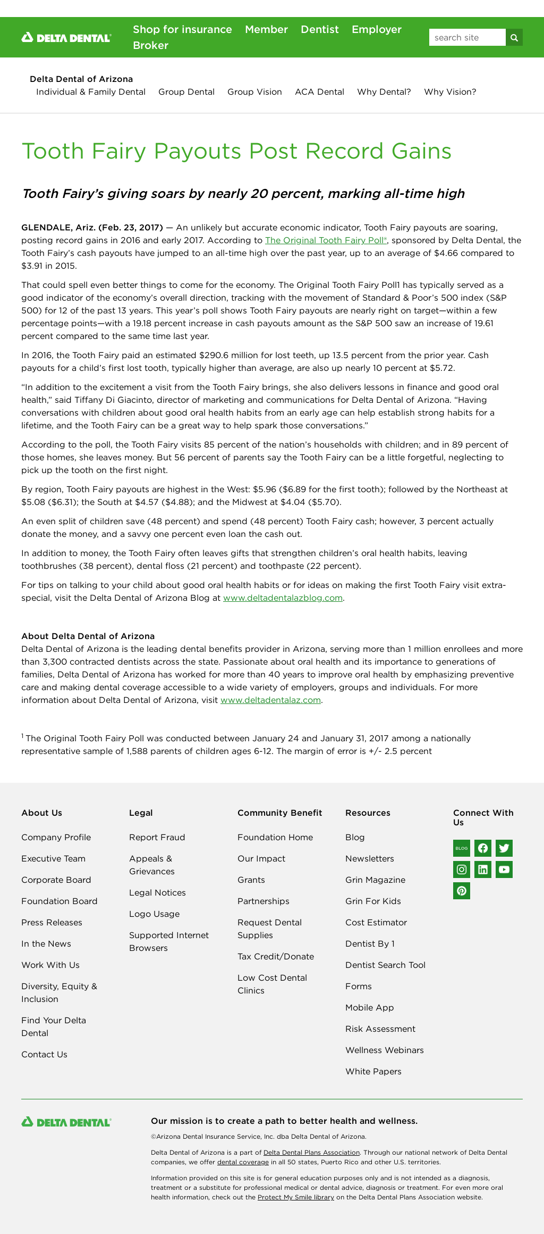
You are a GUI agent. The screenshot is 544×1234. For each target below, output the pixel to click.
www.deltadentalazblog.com (283, 597)
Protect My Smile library (296, 1197)
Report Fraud (157, 837)
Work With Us (50, 964)
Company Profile (56, 837)
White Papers (373, 1071)
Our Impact (261, 858)
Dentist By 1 (370, 943)
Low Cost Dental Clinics (272, 984)
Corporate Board (56, 879)
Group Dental (186, 91)
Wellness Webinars (384, 1050)
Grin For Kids (373, 901)
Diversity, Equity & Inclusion (59, 992)
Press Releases (51, 922)
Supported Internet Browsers (169, 941)
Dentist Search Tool (385, 964)
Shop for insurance (182, 29)
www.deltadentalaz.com (270, 699)
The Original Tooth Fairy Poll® (326, 240)
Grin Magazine (375, 879)
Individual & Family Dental (91, 91)
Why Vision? (450, 91)
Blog (355, 837)
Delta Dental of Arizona (81, 78)
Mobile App (369, 1007)
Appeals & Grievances (152, 864)
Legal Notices (157, 892)
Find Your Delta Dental (53, 1026)
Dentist (320, 29)
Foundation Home (275, 837)
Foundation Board (59, 901)
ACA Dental (319, 91)
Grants (251, 879)
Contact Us (44, 1054)
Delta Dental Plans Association (312, 1152)
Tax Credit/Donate (275, 956)
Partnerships (263, 901)
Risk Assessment (380, 1028)
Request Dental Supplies (269, 928)
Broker (150, 45)
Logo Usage (154, 913)
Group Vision (254, 91)
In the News (46, 943)
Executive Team (53, 858)
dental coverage (243, 1162)
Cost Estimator (376, 922)
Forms (358, 986)
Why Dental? (384, 91)
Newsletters (369, 858)
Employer (377, 29)
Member (266, 29)
